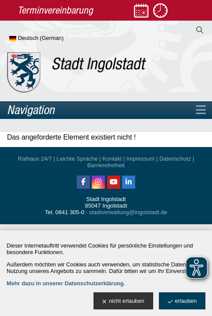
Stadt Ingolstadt (106, 199)
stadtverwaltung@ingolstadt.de (128, 212)
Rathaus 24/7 (35, 158)
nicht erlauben (123, 301)
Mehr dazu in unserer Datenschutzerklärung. (66, 283)
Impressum (140, 158)
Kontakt (112, 158)
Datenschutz (175, 158)
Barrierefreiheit (106, 165)
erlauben (182, 301)
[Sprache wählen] (50, 38)
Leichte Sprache (77, 158)
